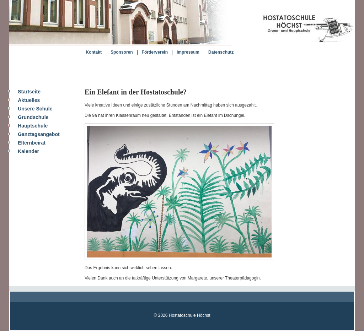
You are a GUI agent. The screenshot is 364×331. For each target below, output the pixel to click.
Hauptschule (33, 126)
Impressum (188, 52)
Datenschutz (221, 52)
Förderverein (155, 52)
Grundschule (33, 117)
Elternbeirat (32, 143)
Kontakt (94, 52)
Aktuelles (29, 100)
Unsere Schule (35, 109)
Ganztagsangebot (38, 134)
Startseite (29, 91)
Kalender (28, 151)
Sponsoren (122, 52)
